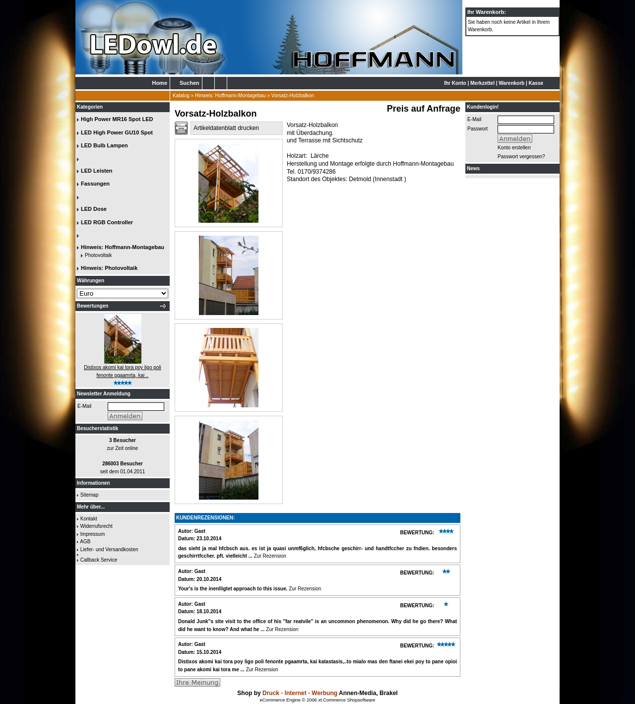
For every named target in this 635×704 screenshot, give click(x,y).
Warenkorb (511, 83)
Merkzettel (482, 83)
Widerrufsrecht (96, 526)
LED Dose (94, 209)
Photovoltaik (98, 255)
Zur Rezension (270, 556)
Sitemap (89, 495)
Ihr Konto (455, 83)
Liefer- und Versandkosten (109, 549)
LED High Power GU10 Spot (117, 132)
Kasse (536, 83)
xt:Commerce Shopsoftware (346, 700)
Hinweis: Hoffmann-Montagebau (230, 95)
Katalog (181, 95)
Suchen (189, 83)
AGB (85, 541)
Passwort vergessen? (521, 156)
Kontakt (88, 518)
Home (159, 83)
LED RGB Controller (107, 222)
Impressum (92, 534)
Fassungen (95, 184)
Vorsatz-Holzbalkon (292, 95)
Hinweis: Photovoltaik (109, 268)
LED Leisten (97, 171)
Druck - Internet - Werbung (300, 693)
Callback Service (98, 560)
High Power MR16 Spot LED (117, 119)
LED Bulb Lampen (104, 145)
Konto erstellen (514, 147)
